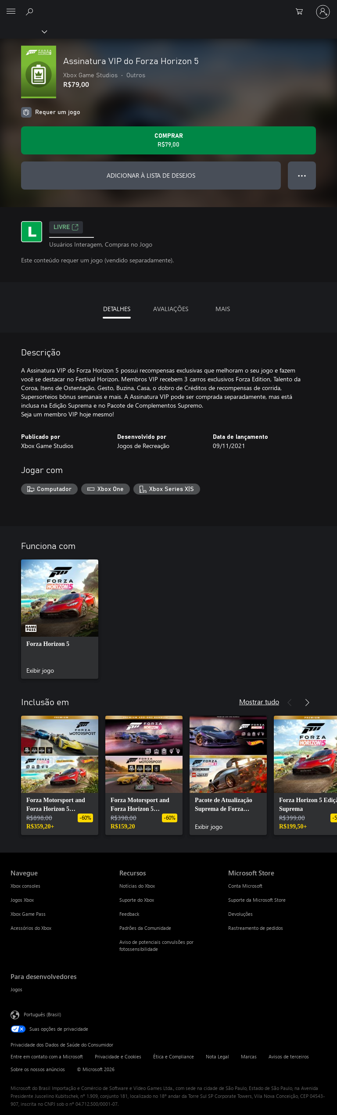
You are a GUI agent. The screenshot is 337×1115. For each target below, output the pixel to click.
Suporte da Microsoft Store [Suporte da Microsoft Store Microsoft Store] (257, 900)
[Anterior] (289, 702)
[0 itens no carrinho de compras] (301, 11)
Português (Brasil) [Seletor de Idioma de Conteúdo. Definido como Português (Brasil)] (42, 1014)
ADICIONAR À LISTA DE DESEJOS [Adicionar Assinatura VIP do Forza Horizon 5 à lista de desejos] (151, 175)
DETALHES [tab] (116, 309)
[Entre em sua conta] (322, 11)
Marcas (249, 1056)
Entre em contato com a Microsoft (47, 1056)
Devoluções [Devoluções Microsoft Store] (240, 914)
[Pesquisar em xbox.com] (30, 11)
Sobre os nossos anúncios (38, 1069)
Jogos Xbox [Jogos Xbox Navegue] (22, 900)
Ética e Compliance (173, 1056)
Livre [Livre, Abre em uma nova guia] (66, 227)
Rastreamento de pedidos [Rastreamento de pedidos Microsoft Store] (255, 928)
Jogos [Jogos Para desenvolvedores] (16, 989)
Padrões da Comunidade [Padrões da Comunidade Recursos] (145, 928)
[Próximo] (307, 702)
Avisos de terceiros (289, 1056)
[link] (59, 619)
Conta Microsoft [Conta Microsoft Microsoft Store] (245, 886)
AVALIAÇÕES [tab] (170, 309)
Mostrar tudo (259, 701)
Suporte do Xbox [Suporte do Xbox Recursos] (136, 900)
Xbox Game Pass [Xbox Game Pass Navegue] (28, 914)
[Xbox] (23, 31)
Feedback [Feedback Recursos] (129, 914)
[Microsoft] (168, 6)
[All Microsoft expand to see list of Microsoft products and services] (11, 11)
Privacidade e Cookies (118, 1056)
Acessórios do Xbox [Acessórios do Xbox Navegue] (31, 928)
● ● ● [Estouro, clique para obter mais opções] (302, 175)
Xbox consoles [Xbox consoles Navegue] (25, 886)
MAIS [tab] (222, 309)
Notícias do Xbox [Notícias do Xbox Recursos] (137, 886)
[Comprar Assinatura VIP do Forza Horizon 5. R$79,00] (168, 140)
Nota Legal (217, 1056)
